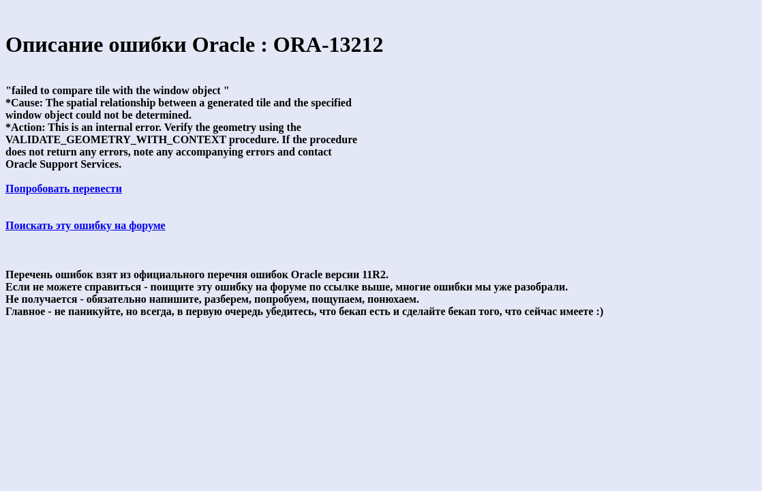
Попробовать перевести (63, 188)
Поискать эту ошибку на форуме (85, 225)
